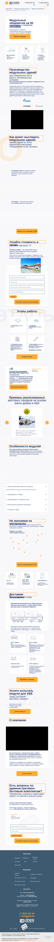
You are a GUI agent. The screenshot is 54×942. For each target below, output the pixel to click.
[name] (27, 282)
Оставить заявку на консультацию (27, 302)
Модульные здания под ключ (21, 8)
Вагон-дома (9, 8)
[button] (27, 356)
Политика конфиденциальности (36, 928)
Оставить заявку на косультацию (27, 841)
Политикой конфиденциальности (28, 940)
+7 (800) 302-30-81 (32, 896)
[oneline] (27, 287)
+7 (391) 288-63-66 (29, 895)
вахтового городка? (18, 699)
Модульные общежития (38, 8)
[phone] (27, 277)
